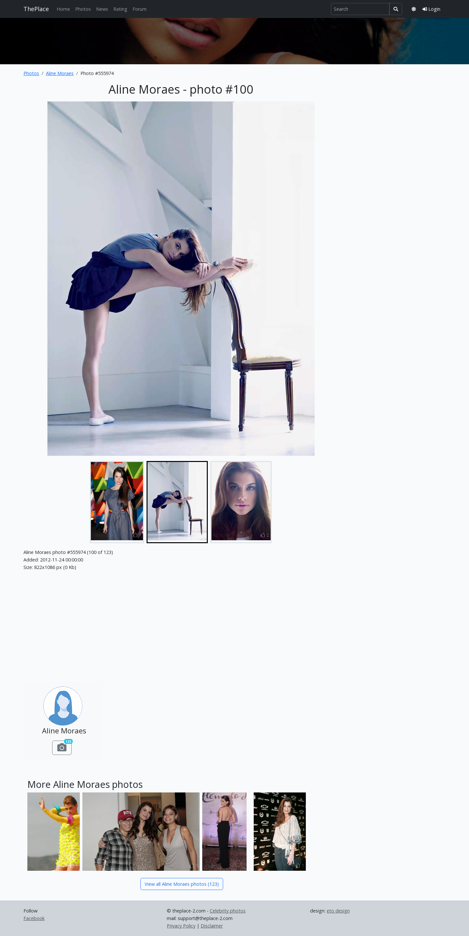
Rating (120, 9)
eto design (338, 911)
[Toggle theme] (413, 9)
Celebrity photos (228, 911)
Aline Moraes (60, 73)
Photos (83, 9)
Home (63, 9)
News (102, 9)
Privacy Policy (181, 926)
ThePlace (36, 9)
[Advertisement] (234, 39)
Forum (140, 9)
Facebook (34, 918)
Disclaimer (212, 926)
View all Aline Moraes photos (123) (182, 884)
